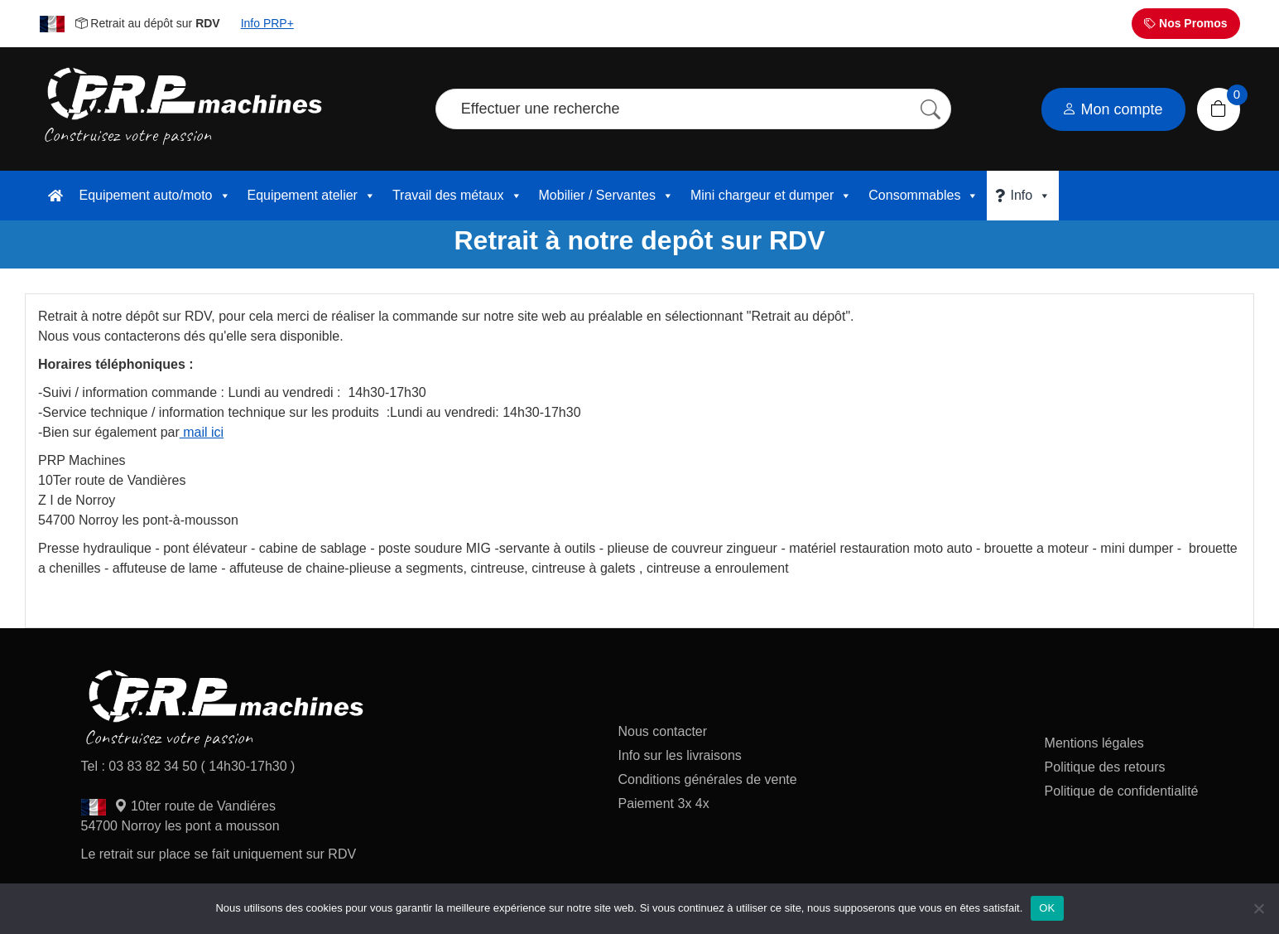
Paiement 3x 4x (663, 803)
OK (1047, 908)
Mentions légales (1094, 743)
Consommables (923, 195)
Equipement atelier (312, 195)
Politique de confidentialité (1122, 791)
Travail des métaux (457, 195)
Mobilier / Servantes (606, 195)
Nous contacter (662, 731)
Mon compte (1112, 109)
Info (1030, 195)
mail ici (202, 432)
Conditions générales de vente (707, 779)
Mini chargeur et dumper (771, 195)
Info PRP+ (267, 23)
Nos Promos (1185, 23)
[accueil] (55, 195)
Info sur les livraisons (679, 755)
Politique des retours (1107, 767)
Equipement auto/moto (155, 195)
